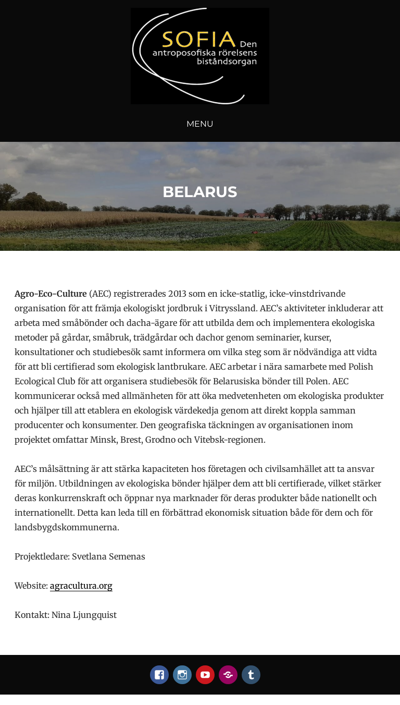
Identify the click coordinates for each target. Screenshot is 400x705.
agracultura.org (81, 585)
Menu (200, 124)
